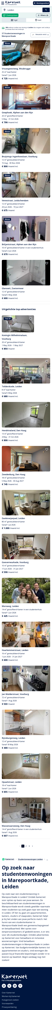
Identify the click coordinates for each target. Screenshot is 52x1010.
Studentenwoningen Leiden (30, 859)
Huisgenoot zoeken (10, 1000)
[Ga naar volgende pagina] (32, 846)
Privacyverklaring (9, 1007)
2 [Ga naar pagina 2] (26, 846)
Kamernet (8, 859)
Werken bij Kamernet (11, 996)
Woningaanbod (41, 3)
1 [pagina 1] (22, 846)
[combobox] (21, 10)
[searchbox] (24, 10)
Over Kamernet (8, 992)
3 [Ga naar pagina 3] (29, 846)
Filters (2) (43, 15)
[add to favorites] (46, 43)
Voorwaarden (7, 1003)
